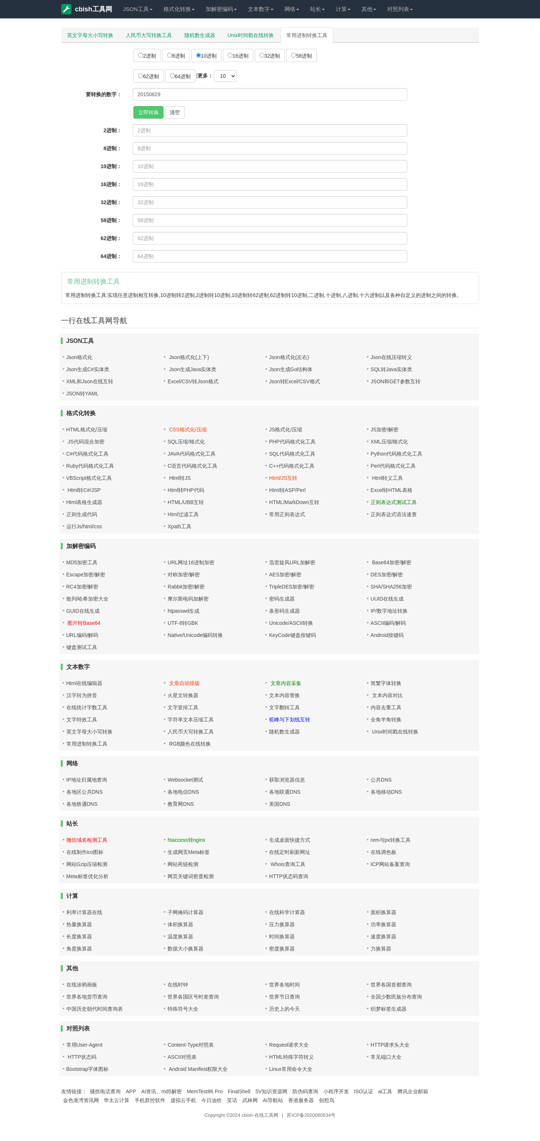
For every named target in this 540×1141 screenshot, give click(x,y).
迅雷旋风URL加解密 (292, 562)
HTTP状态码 (81, 1057)
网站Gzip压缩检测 (87, 864)
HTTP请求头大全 (390, 1045)
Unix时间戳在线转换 (251, 35)
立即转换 (148, 112)
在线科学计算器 (287, 912)
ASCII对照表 (182, 1057)
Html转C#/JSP (83, 490)
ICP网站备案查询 (390, 864)
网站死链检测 (183, 864)
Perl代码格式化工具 (393, 466)
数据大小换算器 (185, 949)
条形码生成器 (284, 611)
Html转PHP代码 (186, 490)
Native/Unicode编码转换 (195, 635)
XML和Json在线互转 (89, 381)
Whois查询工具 (287, 864)
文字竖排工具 (183, 707)
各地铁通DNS (82, 804)
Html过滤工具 (183, 514)
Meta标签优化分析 (87, 876)
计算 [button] (343, 9)
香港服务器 (301, 1100)
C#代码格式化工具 (87, 454)
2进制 (147, 56)
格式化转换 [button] (179, 9)
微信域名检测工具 (86, 840)
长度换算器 (79, 936)
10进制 (206, 56)
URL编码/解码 (82, 635)
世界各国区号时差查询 (193, 997)
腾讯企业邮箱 (412, 1091)
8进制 (176, 56)
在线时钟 (178, 985)
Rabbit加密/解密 (186, 587)
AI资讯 (148, 1091)
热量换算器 (79, 924)
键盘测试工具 (81, 647)
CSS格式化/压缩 (187, 429)
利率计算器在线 (84, 912)
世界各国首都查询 (391, 985)
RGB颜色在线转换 (189, 744)
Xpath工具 (179, 526)
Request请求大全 (289, 1045)
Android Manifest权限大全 (198, 1069)
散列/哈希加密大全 (87, 599)
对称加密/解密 (184, 574)
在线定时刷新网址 (289, 852)
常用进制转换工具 (306, 35)
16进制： (111, 184)
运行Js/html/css (84, 526)
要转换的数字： (104, 94)
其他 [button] (368, 9)
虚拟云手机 (183, 1100)
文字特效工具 (81, 719)
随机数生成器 (199, 35)
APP (131, 1091)
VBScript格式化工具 (89, 478)
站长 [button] (317, 9)
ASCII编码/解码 (388, 623)
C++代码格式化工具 (292, 466)
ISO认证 (363, 1091)
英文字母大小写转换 (90, 35)
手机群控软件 (150, 1100)
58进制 (301, 56)
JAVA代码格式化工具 (192, 454)
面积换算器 (383, 912)
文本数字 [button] (260, 9)
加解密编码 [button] (221, 9)
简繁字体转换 (386, 683)
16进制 (238, 56)
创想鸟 (326, 1100)
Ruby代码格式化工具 (90, 466)
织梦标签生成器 (389, 1009)
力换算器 (381, 949)
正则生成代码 (81, 514)
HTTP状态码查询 (288, 876)
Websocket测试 (185, 780)
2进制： (112, 130)
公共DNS (381, 780)
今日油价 (211, 1100)
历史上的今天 (284, 1009)
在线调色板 (383, 852)
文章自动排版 (184, 683)
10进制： (111, 166)
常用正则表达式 (287, 514)
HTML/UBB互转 (186, 502)
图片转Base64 (83, 623)
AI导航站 (273, 1100)
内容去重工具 (386, 707)
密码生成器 (282, 599)
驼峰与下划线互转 (289, 719)
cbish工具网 (86, 9)
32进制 (270, 56)
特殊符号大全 (183, 1009)
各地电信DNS (183, 792)
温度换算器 (180, 936)
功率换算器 (383, 924)
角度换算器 (79, 949)
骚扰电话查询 (105, 1091)
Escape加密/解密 (86, 574)
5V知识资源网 (271, 1091)
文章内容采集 (285, 683)
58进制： (111, 220)
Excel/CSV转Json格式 (193, 381)
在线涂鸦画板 (81, 985)
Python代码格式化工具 (397, 454)
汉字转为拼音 (81, 695)
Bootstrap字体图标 (87, 1069)
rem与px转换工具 (391, 840)
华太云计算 (116, 1100)
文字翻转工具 (284, 707)
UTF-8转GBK (183, 623)
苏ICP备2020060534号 (311, 1115)
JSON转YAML (82, 393)
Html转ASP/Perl (287, 490)
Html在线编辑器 (84, 683)
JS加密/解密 (384, 429)
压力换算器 (282, 924)
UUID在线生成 (387, 599)
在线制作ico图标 (85, 852)
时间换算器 (282, 936)
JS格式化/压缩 (285, 429)
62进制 (148, 76)
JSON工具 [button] (138, 9)
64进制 (180, 76)
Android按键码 (387, 635)
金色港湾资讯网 (81, 1100)
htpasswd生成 (183, 611)
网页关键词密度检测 (191, 876)
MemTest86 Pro (205, 1091)
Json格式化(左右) (289, 357)
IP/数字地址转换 (389, 611)
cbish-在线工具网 (260, 1115)
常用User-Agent (84, 1045)
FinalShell (239, 1091)
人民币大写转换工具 (149, 35)
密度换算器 (282, 949)
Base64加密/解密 (391, 562)
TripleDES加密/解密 (291, 587)
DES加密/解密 (387, 574)
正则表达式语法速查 (394, 514)
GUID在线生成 (83, 611)
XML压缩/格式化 (389, 442)
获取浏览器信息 (287, 780)
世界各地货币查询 (86, 997)
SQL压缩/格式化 (186, 442)
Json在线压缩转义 (391, 357)
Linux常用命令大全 (290, 1069)
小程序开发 (336, 1091)
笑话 (232, 1100)
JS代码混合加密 (85, 442)
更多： (205, 76)
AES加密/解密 (285, 574)
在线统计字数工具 (86, 707)
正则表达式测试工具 (394, 502)
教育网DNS (181, 804)
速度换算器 (383, 936)
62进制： (111, 238)
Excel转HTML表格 (391, 490)
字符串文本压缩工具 (191, 719)
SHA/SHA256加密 (391, 587)
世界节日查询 (284, 997)
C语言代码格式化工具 (192, 466)
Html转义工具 (387, 478)
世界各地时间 (284, 985)
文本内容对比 (387, 695)
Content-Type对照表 (191, 1045)
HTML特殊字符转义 (291, 1057)
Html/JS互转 (283, 478)
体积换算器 (180, 924)
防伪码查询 (305, 1091)
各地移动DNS (386, 792)
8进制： (112, 148)
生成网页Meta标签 (189, 852)
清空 (175, 112)
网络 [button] (291, 9)
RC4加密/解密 (82, 587)
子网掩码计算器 (185, 912)
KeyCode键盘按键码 (292, 635)
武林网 (250, 1100)
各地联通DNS (285, 792)
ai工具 (385, 1091)
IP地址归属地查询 (86, 780)
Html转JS (179, 478)
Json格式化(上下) (188, 357)
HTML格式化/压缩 (86, 429)
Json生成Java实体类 (192, 369)
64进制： (111, 256)
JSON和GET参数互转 (395, 381)
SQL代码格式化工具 (292, 454)
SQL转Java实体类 (391, 369)
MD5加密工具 (82, 562)
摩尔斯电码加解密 (188, 599)
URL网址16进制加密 (191, 562)
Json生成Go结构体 (290, 369)
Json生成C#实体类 (87, 369)
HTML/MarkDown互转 (294, 502)
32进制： (111, 202)
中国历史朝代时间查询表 (94, 1009)
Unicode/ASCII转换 (291, 623)
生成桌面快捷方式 (289, 840)
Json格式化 (79, 357)
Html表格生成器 (84, 502)
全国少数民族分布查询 (396, 997)
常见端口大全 (386, 1057)
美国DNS (279, 804)
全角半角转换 (386, 719)
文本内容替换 (284, 695)
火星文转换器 (183, 695)
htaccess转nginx (186, 840)
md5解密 (171, 1091)
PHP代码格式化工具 (292, 442)
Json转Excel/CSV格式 (294, 381)
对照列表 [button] (400, 9)
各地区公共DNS (84, 792)
